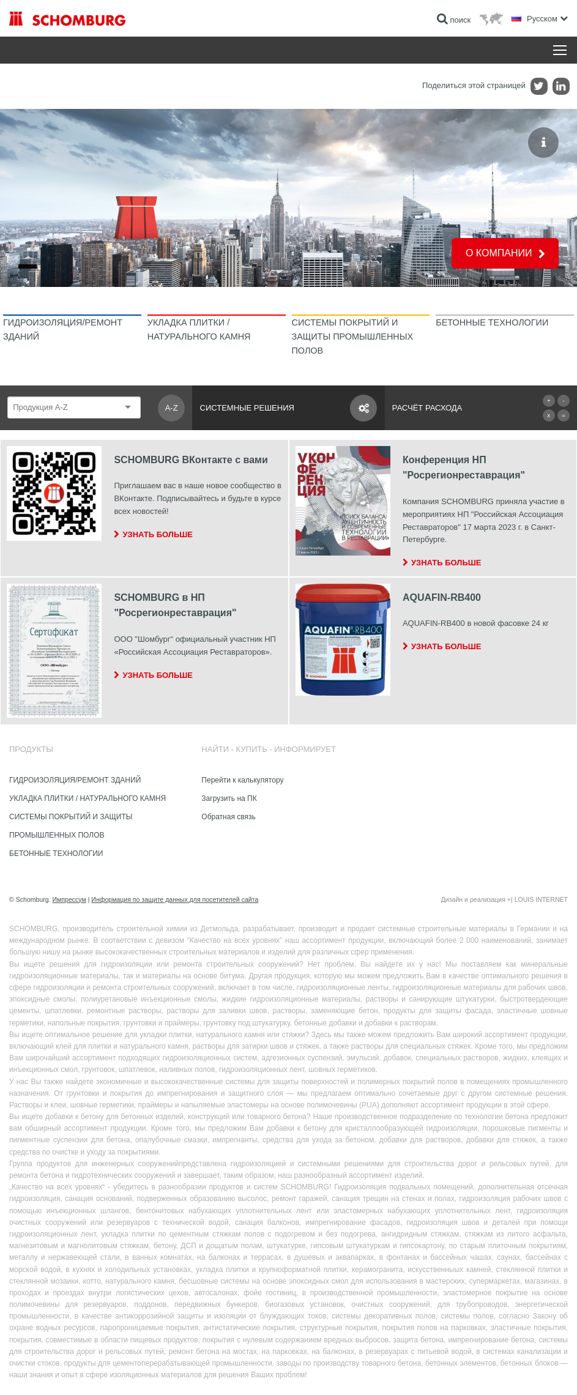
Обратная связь (228, 817)
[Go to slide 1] (27, 266)
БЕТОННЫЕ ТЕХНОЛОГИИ (56, 853)
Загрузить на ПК (228, 798)
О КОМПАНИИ (499, 253)
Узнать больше (157, 534)
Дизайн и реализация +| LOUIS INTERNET (504, 899)
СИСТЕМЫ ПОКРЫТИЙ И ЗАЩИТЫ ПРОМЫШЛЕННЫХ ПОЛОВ (70, 826)
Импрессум (69, 899)
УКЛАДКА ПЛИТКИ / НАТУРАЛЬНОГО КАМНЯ (87, 798)
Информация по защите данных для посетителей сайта (174, 899)
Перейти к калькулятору (242, 780)
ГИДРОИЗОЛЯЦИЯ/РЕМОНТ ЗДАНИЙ (75, 780)
